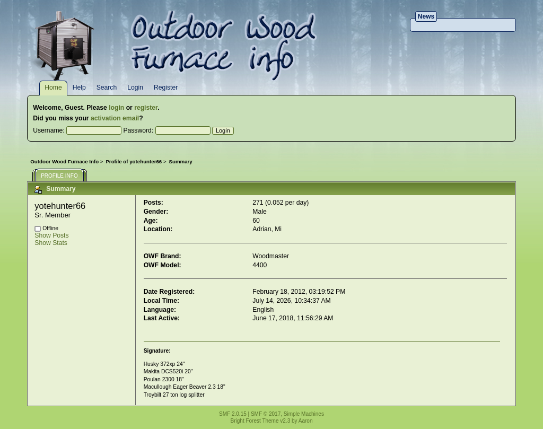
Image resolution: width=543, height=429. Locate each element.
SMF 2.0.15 (233, 414)
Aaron (306, 421)
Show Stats (50, 243)
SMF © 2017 (266, 414)
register (145, 107)
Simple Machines (304, 414)
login (116, 107)
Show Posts (51, 235)
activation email (115, 118)
